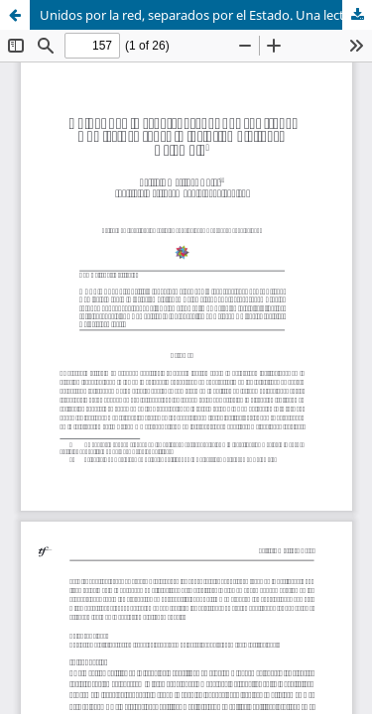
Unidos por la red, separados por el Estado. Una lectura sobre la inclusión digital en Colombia (206, 15)
